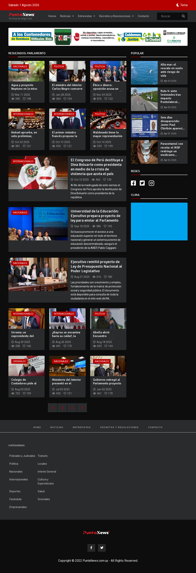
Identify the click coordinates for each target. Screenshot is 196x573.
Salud (41, 491)
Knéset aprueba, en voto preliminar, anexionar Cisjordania (25, 136)
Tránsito (43, 455)
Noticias (67, 16)
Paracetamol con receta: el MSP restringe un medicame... (172, 149)
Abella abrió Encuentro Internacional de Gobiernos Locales (105, 337)
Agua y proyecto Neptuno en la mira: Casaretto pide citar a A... (25, 90)
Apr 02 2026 (170, 160)
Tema (184, 5)
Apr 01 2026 (170, 133)
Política (59, 66)
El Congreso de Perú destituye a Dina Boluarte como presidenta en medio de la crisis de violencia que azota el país (97, 167)
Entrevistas (86, 16)
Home (52, 16)
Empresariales (18, 507)
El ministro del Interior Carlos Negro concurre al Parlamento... (67, 88)
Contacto (143, 16)
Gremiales (19, 361)
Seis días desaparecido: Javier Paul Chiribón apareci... (173, 123)
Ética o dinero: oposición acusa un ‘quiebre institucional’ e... (107, 90)
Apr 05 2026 (170, 107)
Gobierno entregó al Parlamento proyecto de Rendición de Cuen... (107, 385)
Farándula (15, 499)
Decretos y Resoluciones (116, 16)
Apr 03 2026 (170, 81)
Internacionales (23, 114)
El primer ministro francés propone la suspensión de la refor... (64, 138)
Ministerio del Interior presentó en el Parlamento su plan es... (66, 385)
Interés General (47, 471)
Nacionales (20, 66)
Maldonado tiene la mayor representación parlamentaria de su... (107, 136)
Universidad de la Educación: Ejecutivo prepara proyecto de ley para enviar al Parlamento (95, 216)
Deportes (14, 491)
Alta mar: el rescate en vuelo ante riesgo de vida (172, 70)
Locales (42, 463)
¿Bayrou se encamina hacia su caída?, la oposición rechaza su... (67, 336)
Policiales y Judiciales (22, 455)
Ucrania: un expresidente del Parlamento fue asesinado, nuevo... (23, 337)
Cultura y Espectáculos (46, 481)
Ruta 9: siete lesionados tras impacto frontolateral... (171, 96)
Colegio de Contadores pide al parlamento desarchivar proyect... (25, 385)
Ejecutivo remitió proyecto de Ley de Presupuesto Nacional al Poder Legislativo (96, 266)
